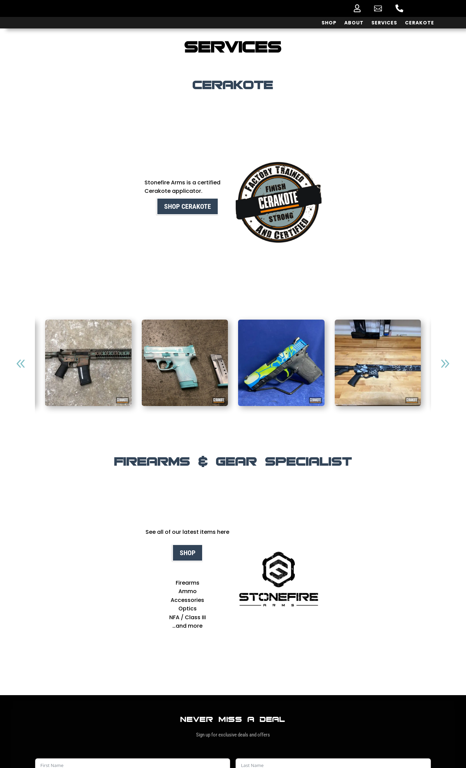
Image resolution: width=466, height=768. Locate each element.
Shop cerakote (187, 206)
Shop (187, 553)
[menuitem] (357, 8)
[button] (444, 363)
